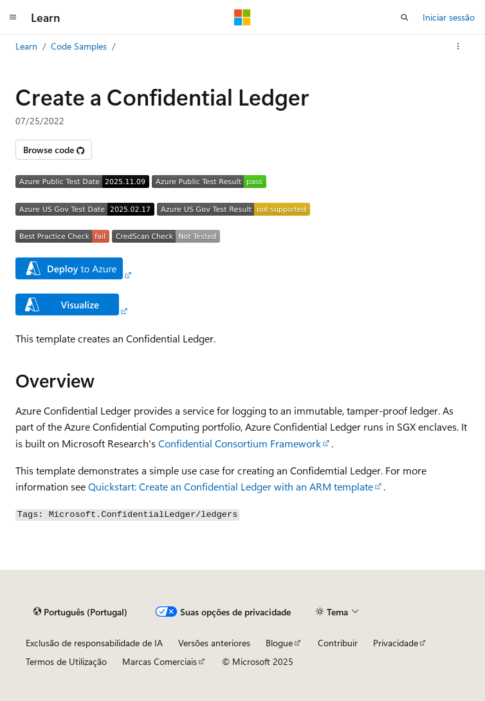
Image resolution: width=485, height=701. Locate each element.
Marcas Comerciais (159, 661)
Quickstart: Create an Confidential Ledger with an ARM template (230, 486)
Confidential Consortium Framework (239, 443)
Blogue (279, 643)
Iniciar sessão (449, 17)
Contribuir (338, 643)
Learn (26, 46)
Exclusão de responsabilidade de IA (94, 643)
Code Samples (79, 46)
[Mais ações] (458, 46)
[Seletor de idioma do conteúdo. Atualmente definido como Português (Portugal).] (80, 611)
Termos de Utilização (66, 661)
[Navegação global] (13, 17)
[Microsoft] (242, 17)
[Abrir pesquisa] (404, 17)
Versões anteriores (214, 643)
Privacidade (395, 643)
